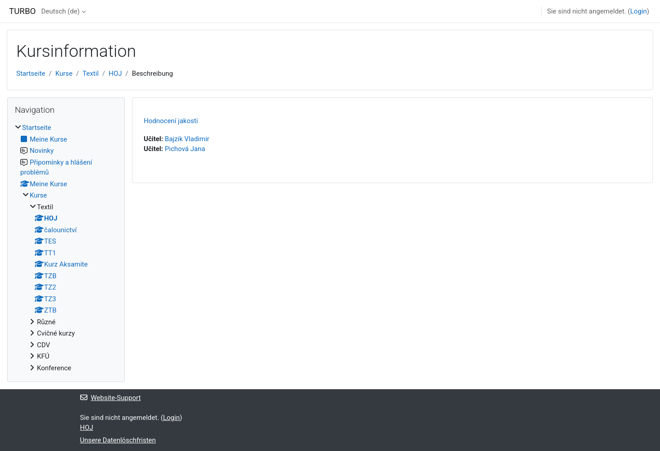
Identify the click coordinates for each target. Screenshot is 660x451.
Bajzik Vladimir (187, 139)
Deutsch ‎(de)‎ (60, 11)
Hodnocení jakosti (171, 121)
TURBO (22, 11)
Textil (90, 73)
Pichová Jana (185, 149)
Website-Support (110, 398)
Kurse (64, 73)
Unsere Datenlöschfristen (118, 440)
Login (638, 11)
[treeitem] (66, 248)
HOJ (115, 73)
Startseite (31, 73)
